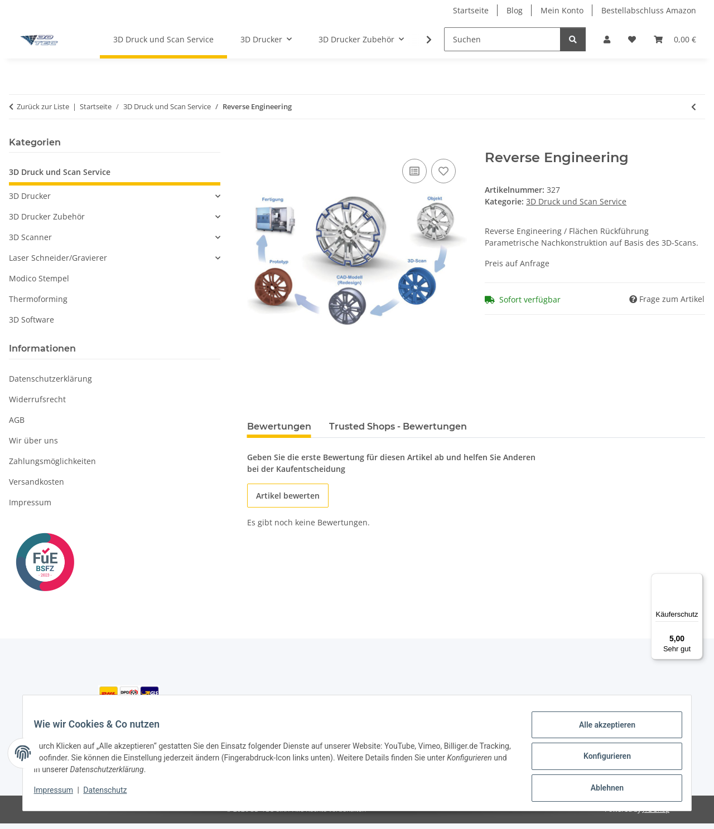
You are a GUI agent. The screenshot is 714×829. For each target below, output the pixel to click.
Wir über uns (33, 440)
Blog (514, 10)
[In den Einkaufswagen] (256, 144)
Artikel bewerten (288, 495)
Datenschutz (112, 794)
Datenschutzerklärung (50, 378)
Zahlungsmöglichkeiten (52, 461)
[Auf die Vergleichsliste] (414, 171)
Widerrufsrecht (37, 399)
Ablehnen (599, 789)
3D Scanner (30, 237)
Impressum (60, 794)
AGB (17, 419)
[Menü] (696, 580)
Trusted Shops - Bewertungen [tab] (398, 426)
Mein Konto (562, 10)
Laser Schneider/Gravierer (58, 257)
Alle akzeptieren (600, 731)
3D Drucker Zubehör (47, 216)
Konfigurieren (600, 760)
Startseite (471, 10)
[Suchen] (502, 39)
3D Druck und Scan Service (576, 201)
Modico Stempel (39, 278)
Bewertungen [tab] (279, 426)
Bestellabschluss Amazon (648, 10)
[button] (607, 39)
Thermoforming (38, 299)
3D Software (31, 319)
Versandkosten (36, 481)
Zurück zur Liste (43, 106)
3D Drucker (30, 196)
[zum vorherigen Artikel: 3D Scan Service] (693, 107)
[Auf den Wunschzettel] (443, 171)
